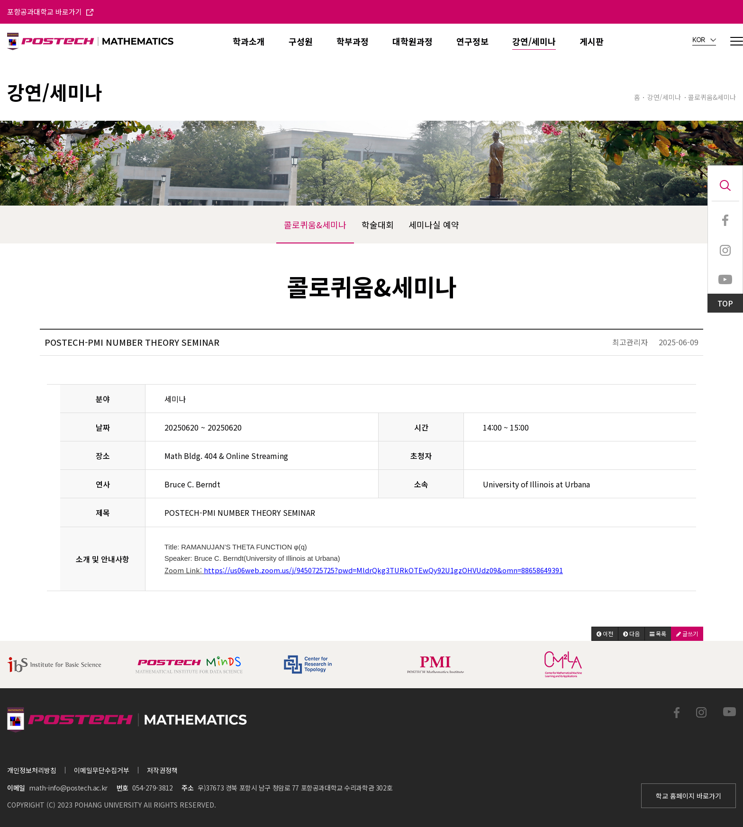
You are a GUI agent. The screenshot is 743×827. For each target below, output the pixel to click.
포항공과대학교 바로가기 (50, 12)
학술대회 (378, 224)
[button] (604, 634)
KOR (704, 40)
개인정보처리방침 (31, 770)
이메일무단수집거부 (101, 770)
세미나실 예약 (433, 224)
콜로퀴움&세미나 (315, 224)
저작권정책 (162, 770)
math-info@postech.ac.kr (68, 787)
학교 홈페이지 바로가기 (688, 795)
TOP (725, 303)
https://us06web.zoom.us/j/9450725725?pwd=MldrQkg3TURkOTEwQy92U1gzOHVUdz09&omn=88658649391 (383, 570)
